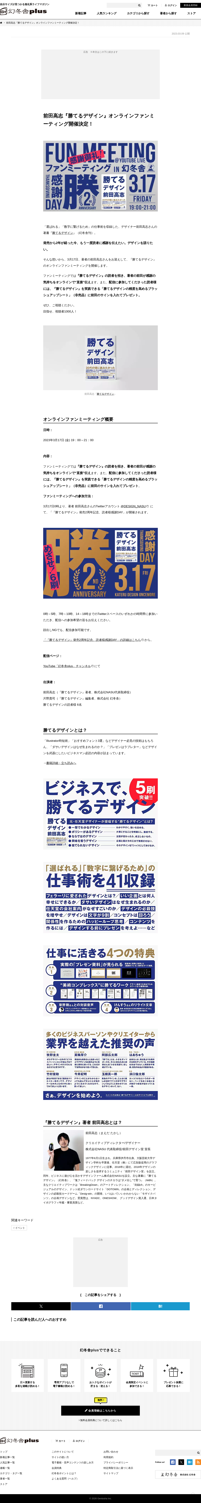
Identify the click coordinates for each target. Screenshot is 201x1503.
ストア (191, 13)
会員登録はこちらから (100, 1410)
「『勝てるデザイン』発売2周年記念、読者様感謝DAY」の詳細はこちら (92, 640)
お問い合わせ (110, 1451)
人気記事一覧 (7, 1462)
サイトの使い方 (60, 1457)
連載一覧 (5, 1468)
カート (153, 5)
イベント (20, 1227)
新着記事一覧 (7, 1457)
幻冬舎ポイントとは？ (64, 1473)
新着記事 (80, 13)
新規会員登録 (190, 5)
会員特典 (57, 1468)
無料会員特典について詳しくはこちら (101, 1420)
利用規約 (108, 1457)
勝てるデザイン (62, 233)
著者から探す (168, 13)
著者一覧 (5, 1478)
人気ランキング (107, 13)
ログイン (171, 5)
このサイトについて (63, 1451)
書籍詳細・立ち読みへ (61, 763)
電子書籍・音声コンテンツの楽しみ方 (73, 1462)
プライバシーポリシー (115, 1462)
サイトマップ (110, 1473)
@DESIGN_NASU (133, 506)
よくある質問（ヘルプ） (65, 1478)
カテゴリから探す (138, 13)
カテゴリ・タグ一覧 (11, 1473)
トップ (3, 1451)
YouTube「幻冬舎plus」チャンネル (67, 666)
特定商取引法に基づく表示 (118, 1468)
